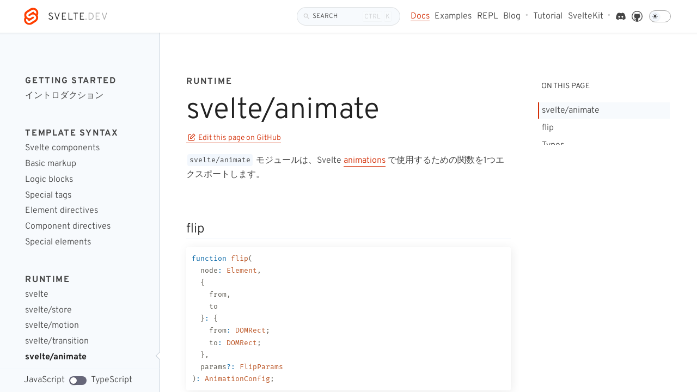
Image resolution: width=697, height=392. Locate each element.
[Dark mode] (660, 16)
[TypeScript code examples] (78, 380)
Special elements (58, 242)
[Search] (348, 16)
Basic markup (50, 164)
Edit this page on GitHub (234, 138)
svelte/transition (57, 341)
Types (553, 145)
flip (548, 127)
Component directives (68, 227)
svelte (36, 295)
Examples (453, 16)
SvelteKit (585, 16)
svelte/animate (56, 357)
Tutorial (548, 16)
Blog (512, 16)
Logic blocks (49, 180)
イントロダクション (64, 96)
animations (365, 160)
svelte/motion (52, 326)
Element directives (61, 211)
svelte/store (48, 310)
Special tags (48, 196)
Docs (420, 16)
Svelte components (62, 148)
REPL (487, 16)
